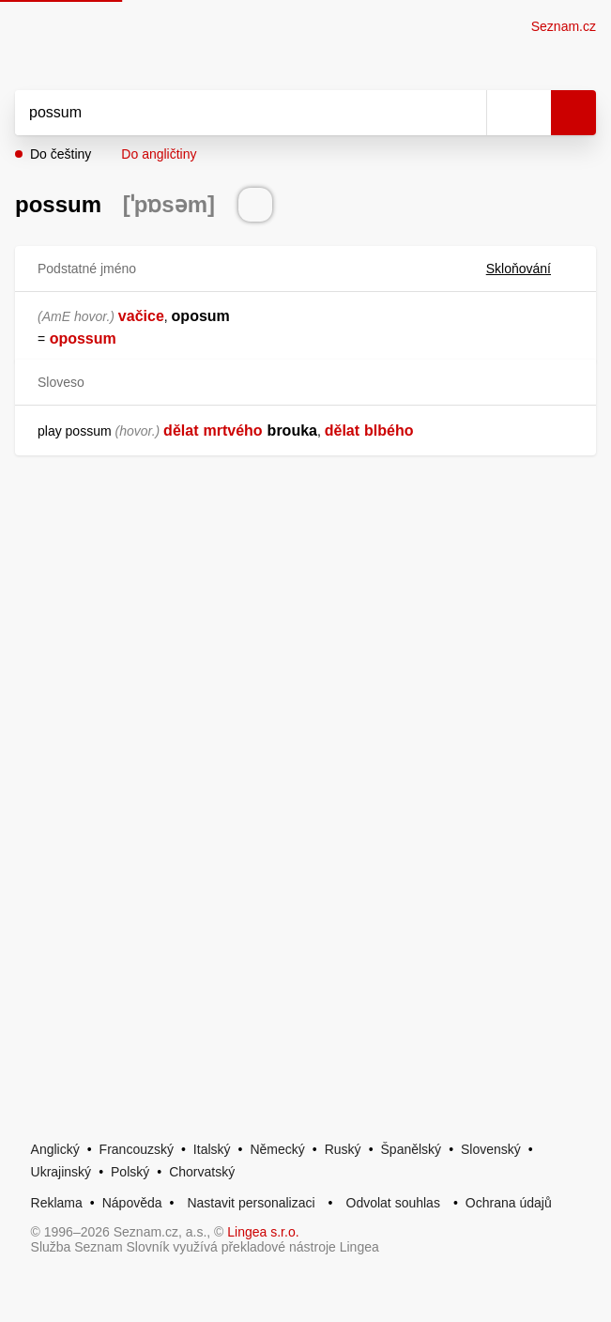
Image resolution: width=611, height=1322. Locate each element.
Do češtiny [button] (60, 153)
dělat (180, 430)
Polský (130, 1171)
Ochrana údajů (509, 1202)
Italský (212, 1149)
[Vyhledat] (230, 112)
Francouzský (136, 1149)
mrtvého (232, 430)
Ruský (343, 1149)
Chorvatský (202, 1171)
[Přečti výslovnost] (255, 204)
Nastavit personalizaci (250, 1202)
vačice (141, 316)
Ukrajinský (61, 1171)
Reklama (57, 1202)
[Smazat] (465, 112)
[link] (47, 338)
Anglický (55, 1149)
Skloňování (529, 268)
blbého (388, 430)
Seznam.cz (563, 26)
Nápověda (132, 1202)
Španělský (411, 1149)
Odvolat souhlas (393, 1202)
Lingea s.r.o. (262, 1231)
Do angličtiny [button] (158, 153)
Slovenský (491, 1149)
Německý (277, 1149)
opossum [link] (83, 338)
